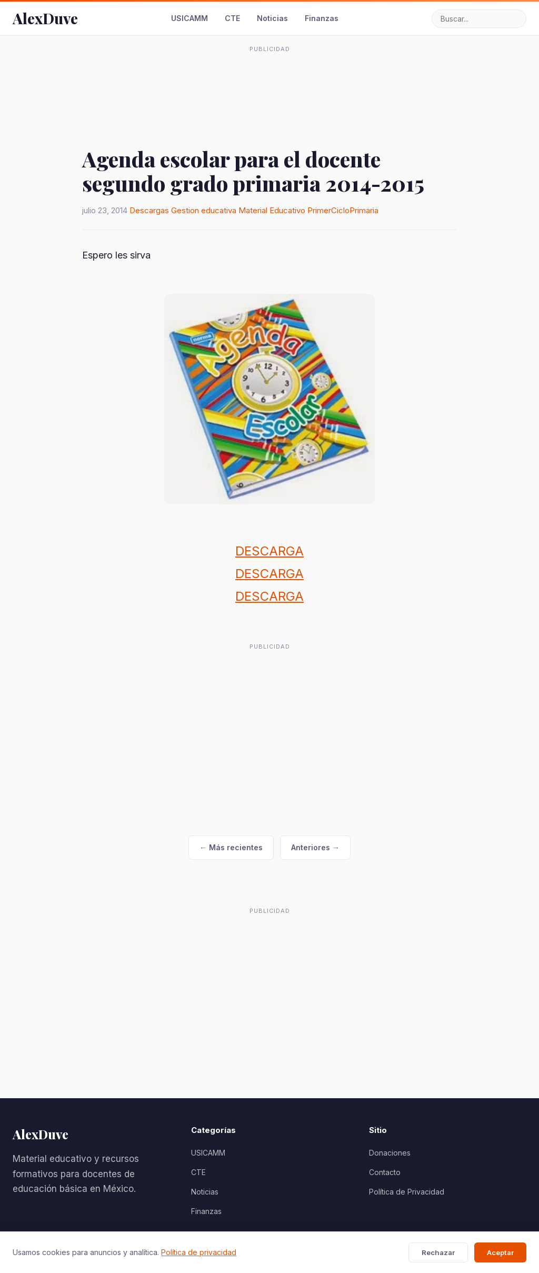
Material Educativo (271, 210)
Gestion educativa (203, 210)
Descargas (149, 210)
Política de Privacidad (406, 1191)
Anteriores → (315, 847)
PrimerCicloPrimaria (342, 210)
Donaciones (390, 1152)
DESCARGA (269, 551)
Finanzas (321, 18)
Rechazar (438, 1252)
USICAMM (189, 18)
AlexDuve (45, 18)
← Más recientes (231, 847)
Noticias (272, 18)
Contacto (385, 1172)
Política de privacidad (198, 1252)
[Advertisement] (269, 81)
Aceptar (500, 1252)
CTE (232, 18)
